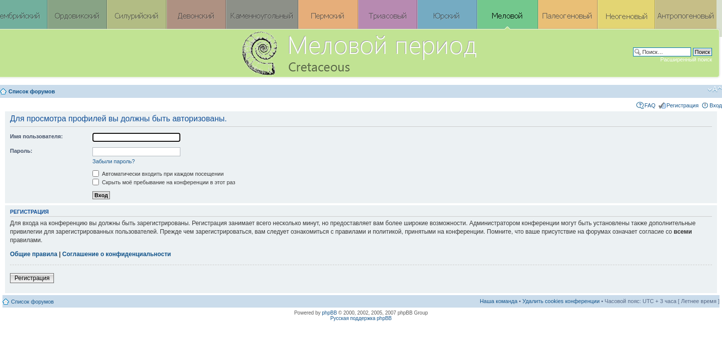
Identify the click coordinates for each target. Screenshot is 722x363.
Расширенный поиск (686, 59)
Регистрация (683, 105)
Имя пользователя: (36, 136)
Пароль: (21, 151)
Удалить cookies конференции (561, 301)
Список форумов (31, 91)
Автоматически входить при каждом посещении (158, 174)
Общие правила (33, 254)
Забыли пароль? (113, 161)
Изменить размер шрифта (715, 89)
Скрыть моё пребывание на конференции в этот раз (163, 182)
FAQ (650, 105)
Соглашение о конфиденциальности (116, 254)
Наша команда (498, 301)
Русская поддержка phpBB (361, 318)
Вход (716, 105)
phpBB (329, 313)
